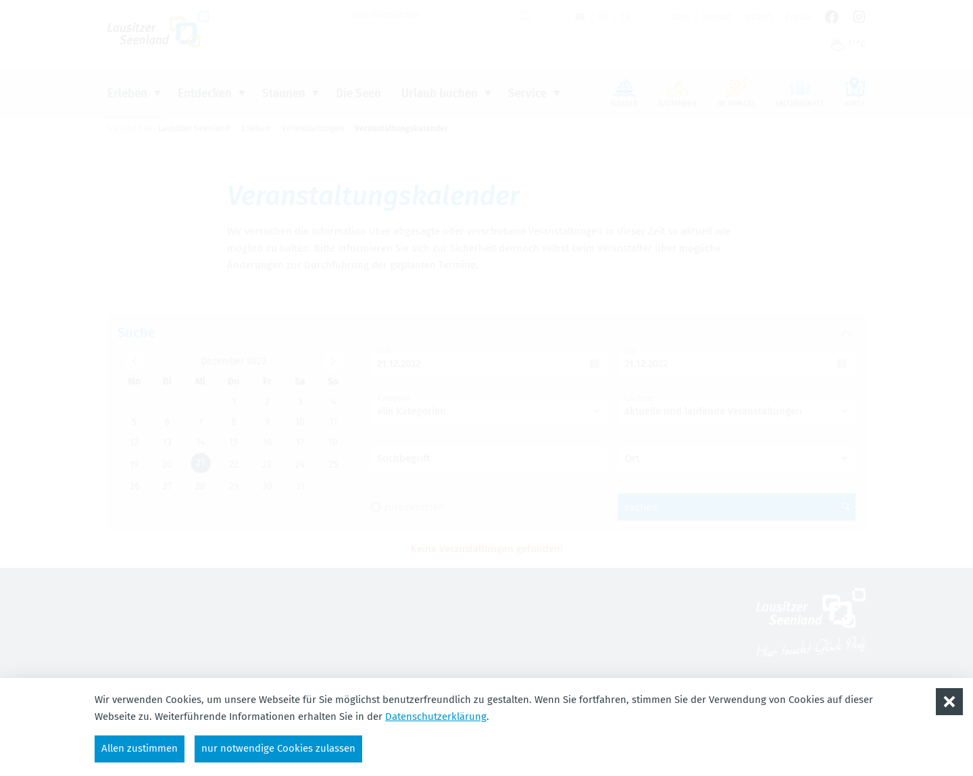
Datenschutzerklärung (436, 716)
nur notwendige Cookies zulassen (278, 748)
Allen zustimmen (139, 748)
